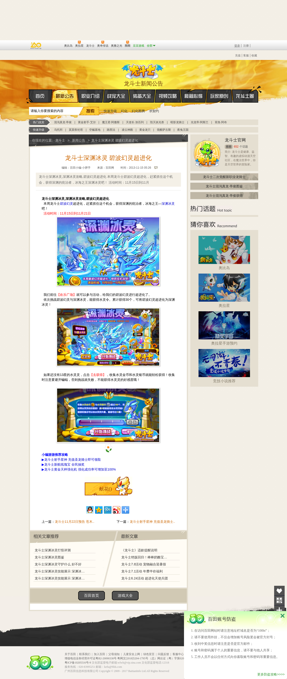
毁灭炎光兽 (157, 122)
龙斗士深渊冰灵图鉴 (49, 557)
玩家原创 (219, 96)
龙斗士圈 (245, 91)
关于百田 (70, 654)
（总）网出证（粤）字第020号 (168, 658)
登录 (237, 45)
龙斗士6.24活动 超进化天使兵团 (144, 578)
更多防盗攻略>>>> (271, 674)
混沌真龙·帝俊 (63, 122)
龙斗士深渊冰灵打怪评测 (53, 550)
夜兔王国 (182, 129)
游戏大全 (125, 595)
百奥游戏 (36, 45)
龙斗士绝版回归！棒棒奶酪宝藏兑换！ (145, 557)
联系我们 (84, 654)
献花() (105, 488)
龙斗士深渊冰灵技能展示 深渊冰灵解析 (61, 571)
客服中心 (178, 654)
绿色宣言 (149, 654)
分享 (279, 610)
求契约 (154, 111)
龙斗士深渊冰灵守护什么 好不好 (58, 564)
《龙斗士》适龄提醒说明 (139, 550)
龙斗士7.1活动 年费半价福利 (142, 571)
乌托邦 (58, 129)
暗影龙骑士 (177, 122)
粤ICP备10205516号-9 (78, 662)
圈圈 (229, 147)
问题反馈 (163, 654)
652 (236, 146)
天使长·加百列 (135, 122)
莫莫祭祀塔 (76, 129)
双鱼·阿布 (221, 122)
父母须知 (114, 654)
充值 (238, 55)
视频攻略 (168, 96)
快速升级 (110, 111)
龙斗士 (143, 70)
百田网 (54, 45)
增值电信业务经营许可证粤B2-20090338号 (91, 658)
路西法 (111, 129)
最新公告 (65, 96)
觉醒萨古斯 (164, 129)
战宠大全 (116, 96)
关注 (279, 600)
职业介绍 (90, 96)
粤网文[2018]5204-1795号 (132, 658)
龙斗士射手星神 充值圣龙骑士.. (152, 521)
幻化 (124, 111)
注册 (246, 45)
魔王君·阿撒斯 (111, 122)
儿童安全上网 (131, 654)
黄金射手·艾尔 (87, 122)
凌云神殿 (127, 129)
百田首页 (91, 595)
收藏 (254, 55)
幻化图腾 (138, 111)
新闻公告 (78, 140)
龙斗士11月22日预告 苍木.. (74, 521)
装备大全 (142, 96)
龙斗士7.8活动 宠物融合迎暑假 (143, 564)
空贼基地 (94, 129)
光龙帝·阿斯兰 (199, 122)
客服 (246, 55)
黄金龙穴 (145, 129)
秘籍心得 (193, 96)
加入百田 (99, 654)
